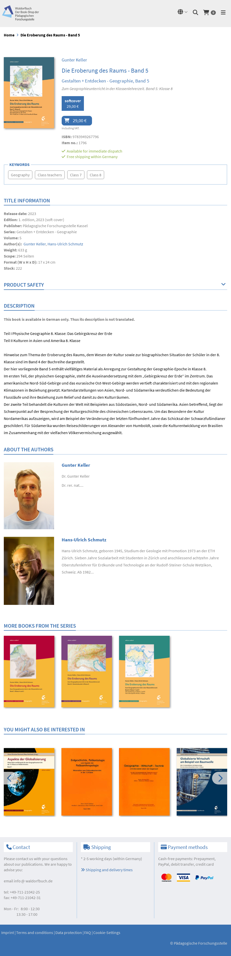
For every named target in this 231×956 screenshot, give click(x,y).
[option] (29, 672)
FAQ (87, 932)
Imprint (7, 932)
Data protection (68, 932)
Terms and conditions (34, 932)
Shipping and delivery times (107, 869)
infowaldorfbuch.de (33, 880)
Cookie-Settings (106, 932)
